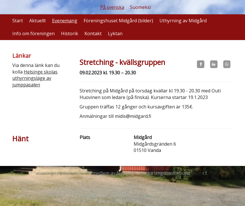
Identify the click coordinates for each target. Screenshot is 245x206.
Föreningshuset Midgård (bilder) (118, 20)
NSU (196, 173)
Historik (69, 33)
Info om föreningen (33, 33)
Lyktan (115, 33)
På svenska (112, 7)
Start (17, 20)
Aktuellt (37, 20)
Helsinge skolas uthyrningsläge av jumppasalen (35, 78)
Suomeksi (140, 7)
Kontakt (93, 33)
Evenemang (64, 20)
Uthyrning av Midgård (183, 20)
